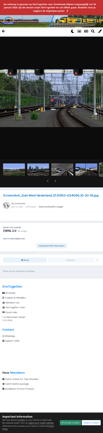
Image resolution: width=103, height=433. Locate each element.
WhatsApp (8, 328)
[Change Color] (99, 31)
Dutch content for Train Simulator (20, 371)
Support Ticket (11, 332)
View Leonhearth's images (51, 198)
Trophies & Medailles (14, 289)
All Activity (8, 284)
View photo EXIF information (52, 237)
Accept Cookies (70, 422)
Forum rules (9, 304)
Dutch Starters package (15, 375)
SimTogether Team (13, 299)
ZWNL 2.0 (9, 222)
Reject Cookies (91, 422)
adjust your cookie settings (40, 422)
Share (25, 252)
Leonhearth (19, 195)
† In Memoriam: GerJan (13, 309)
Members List (10, 294)
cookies (21, 420)
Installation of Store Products (18, 380)
